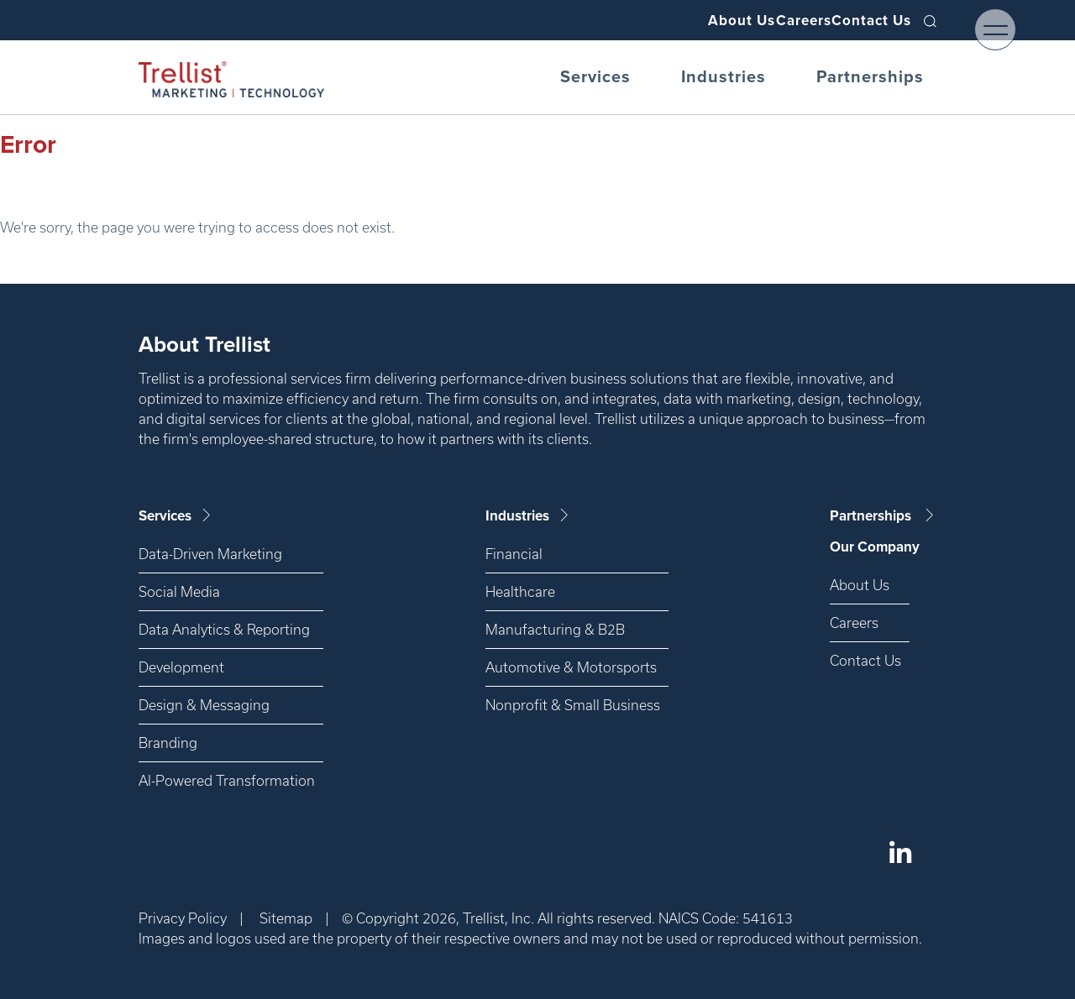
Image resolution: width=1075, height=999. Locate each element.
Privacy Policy (183, 918)
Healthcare (520, 591)
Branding (168, 743)
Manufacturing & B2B (555, 629)
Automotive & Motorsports (571, 667)
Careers (772, 20)
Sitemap (286, 918)
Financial (514, 554)
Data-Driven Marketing (210, 554)
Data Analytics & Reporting (224, 629)
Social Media (179, 591)
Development (181, 667)
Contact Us (861, 20)
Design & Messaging (204, 705)
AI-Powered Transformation (227, 780)
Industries (723, 77)
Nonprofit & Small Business (572, 705)
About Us (689, 20)
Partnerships (870, 77)
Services (595, 77)
